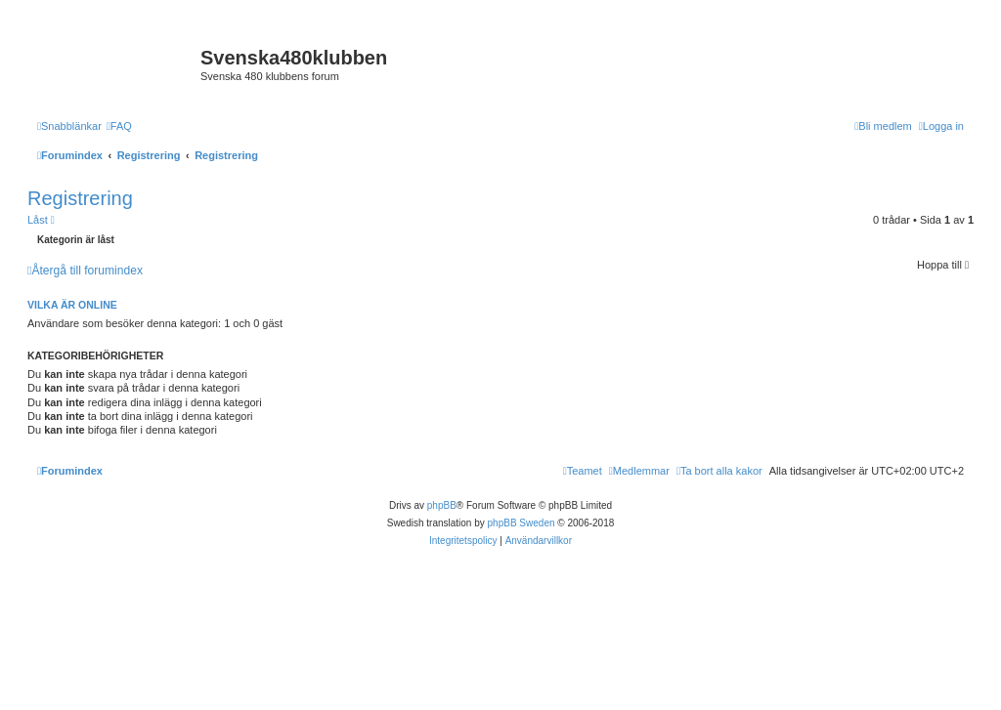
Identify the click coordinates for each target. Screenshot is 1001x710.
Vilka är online (72, 305)
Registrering (80, 198)
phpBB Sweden (521, 523)
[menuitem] (119, 126)
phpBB (442, 505)
